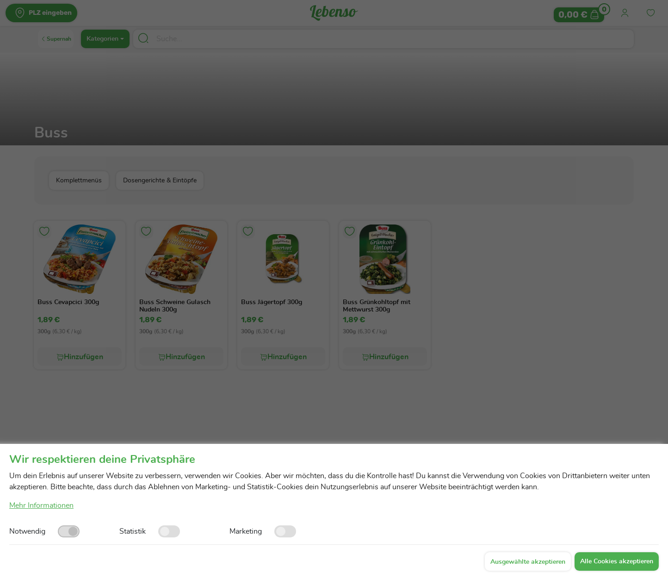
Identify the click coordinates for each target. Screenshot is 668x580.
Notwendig (27, 531)
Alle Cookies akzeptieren (616, 561)
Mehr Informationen (41, 505)
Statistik (132, 531)
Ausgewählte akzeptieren (527, 562)
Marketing (245, 531)
